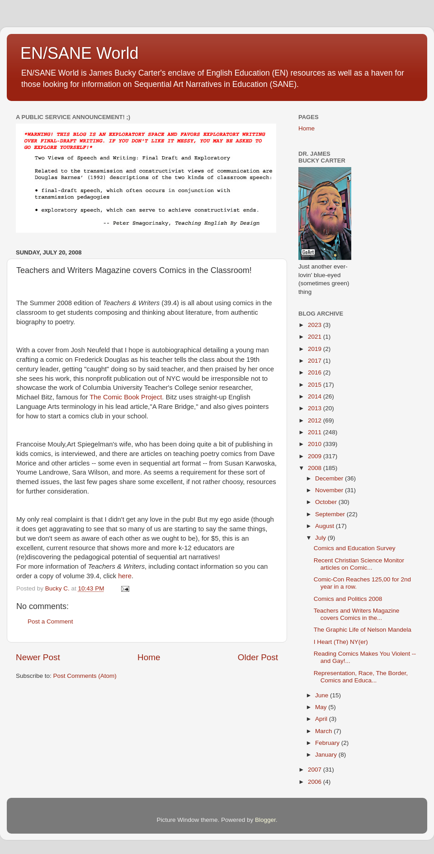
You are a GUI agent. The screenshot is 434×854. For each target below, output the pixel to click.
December (330, 478)
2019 (315, 348)
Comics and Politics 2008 (348, 598)
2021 (315, 336)
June (322, 695)
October (327, 502)
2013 (315, 408)
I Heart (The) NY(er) (341, 641)
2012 (315, 420)
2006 (315, 781)
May (321, 707)
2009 (315, 456)
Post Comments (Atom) (85, 675)
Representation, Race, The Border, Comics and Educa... (361, 677)
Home (148, 657)
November (330, 490)
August (325, 526)
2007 (315, 769)
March (324, 731)
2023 (315, 324)
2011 (315, 432)
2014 (315, 396)
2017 (315, 360)
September (331, 514)
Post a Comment (50, 621)
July (321, 537)
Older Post (258, 657)
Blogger (265, 819)
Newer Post (38, 657)
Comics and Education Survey (355, 548)
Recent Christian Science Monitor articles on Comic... (359, 564)
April (322, 718)
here (125, 576)
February (328, 742)
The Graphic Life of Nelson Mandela (362, 629)
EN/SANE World (79, 53)
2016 (315, 372)
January (327, 754)
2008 (315, 468)
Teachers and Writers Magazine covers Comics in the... (357, 614)
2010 (315, 444)
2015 (315, 384)
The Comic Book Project (126, 397)
